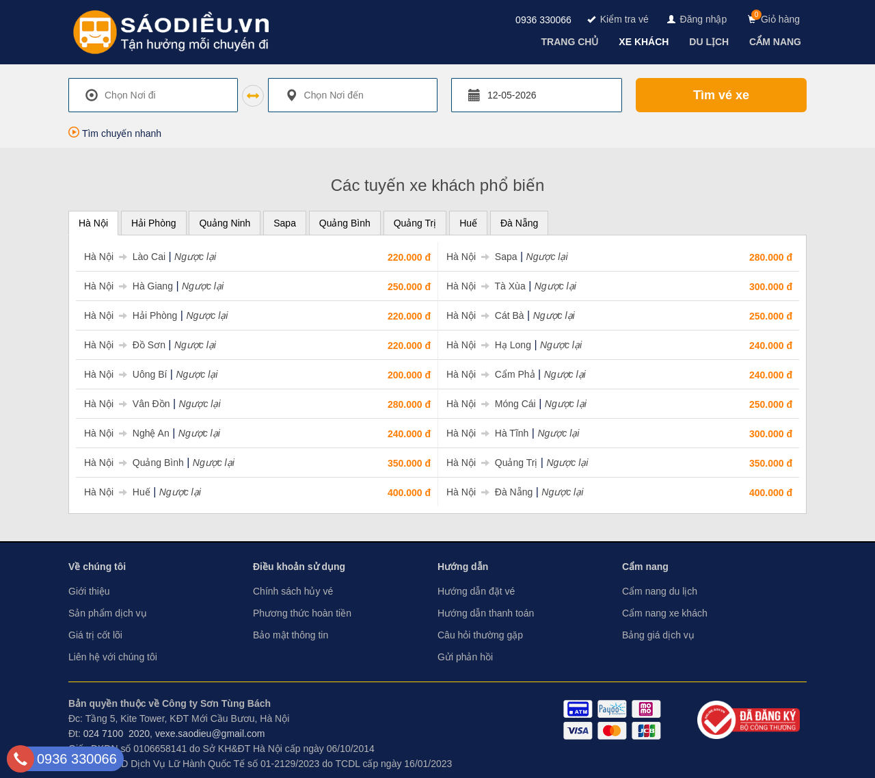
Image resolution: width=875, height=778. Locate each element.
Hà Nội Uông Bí (125, 374)
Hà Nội (93, 223)
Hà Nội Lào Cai (124, 256)
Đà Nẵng (519, 223)
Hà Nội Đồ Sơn (124, 344)
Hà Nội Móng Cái (491, 403)
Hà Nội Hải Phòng (130, 315)
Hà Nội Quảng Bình (134, 462)
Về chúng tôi (97, 566)
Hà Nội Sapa (481, 256)
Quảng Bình (345, 223)
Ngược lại (195, 256)
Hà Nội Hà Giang (128, 286)
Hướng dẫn (463, 566)
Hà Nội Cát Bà (485, 315)
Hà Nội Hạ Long (488, 344)
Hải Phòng (153, 223)
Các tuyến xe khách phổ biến (438, 185)
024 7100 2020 (116, 733)
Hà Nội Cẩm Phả (490, 374)
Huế (468, 223)
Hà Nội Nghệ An (127, 433)
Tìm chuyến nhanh (114, 133)
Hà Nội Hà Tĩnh (487, 433)
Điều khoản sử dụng (299, 566)
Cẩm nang (645, 566)
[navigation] (571, 42)
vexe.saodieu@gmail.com (210, 733)
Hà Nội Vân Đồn (127, 403)
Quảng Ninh (224, 223)
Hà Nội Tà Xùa (486, 286)
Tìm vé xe (721, 95)
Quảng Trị (415, 223)
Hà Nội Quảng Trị (491, 462)
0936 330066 (543, 19)
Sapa (284, 223)
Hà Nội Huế (117, 492)
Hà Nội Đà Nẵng (489, 492)
